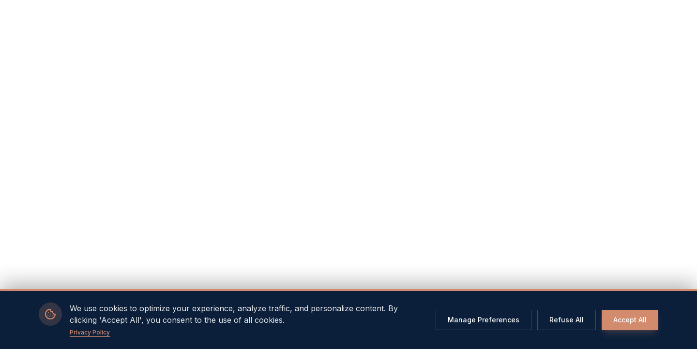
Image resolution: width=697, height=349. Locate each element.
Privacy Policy (90, 332)
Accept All (630, 320)
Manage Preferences (483, 320)
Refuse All (566, 320)
